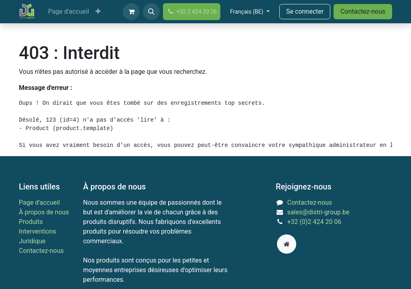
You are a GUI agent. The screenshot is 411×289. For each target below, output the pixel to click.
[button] (151, 11)
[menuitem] (68, 12)
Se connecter (305, 11)
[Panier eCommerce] (131, 11)
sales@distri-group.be (318, 212)
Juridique (32, 241)
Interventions (37, 231)
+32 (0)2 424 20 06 (314, 222)
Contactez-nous (362, 11)
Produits (31, 222)
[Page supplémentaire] (286, 244)
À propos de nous (44, 212)
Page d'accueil (39, 202)
